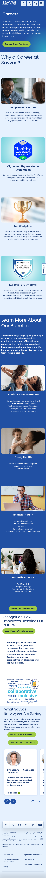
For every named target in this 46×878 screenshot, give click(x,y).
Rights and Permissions (33, 854)
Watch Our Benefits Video (23, 608)
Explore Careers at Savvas (21, 734)
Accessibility (7, 854)
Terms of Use (29, 859)
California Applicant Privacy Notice (10, 860)
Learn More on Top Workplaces (19, 631)
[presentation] (7, 801)
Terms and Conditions (33, 864)
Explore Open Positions (16, 44)
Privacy (5, 866)
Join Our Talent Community (23, 742)
